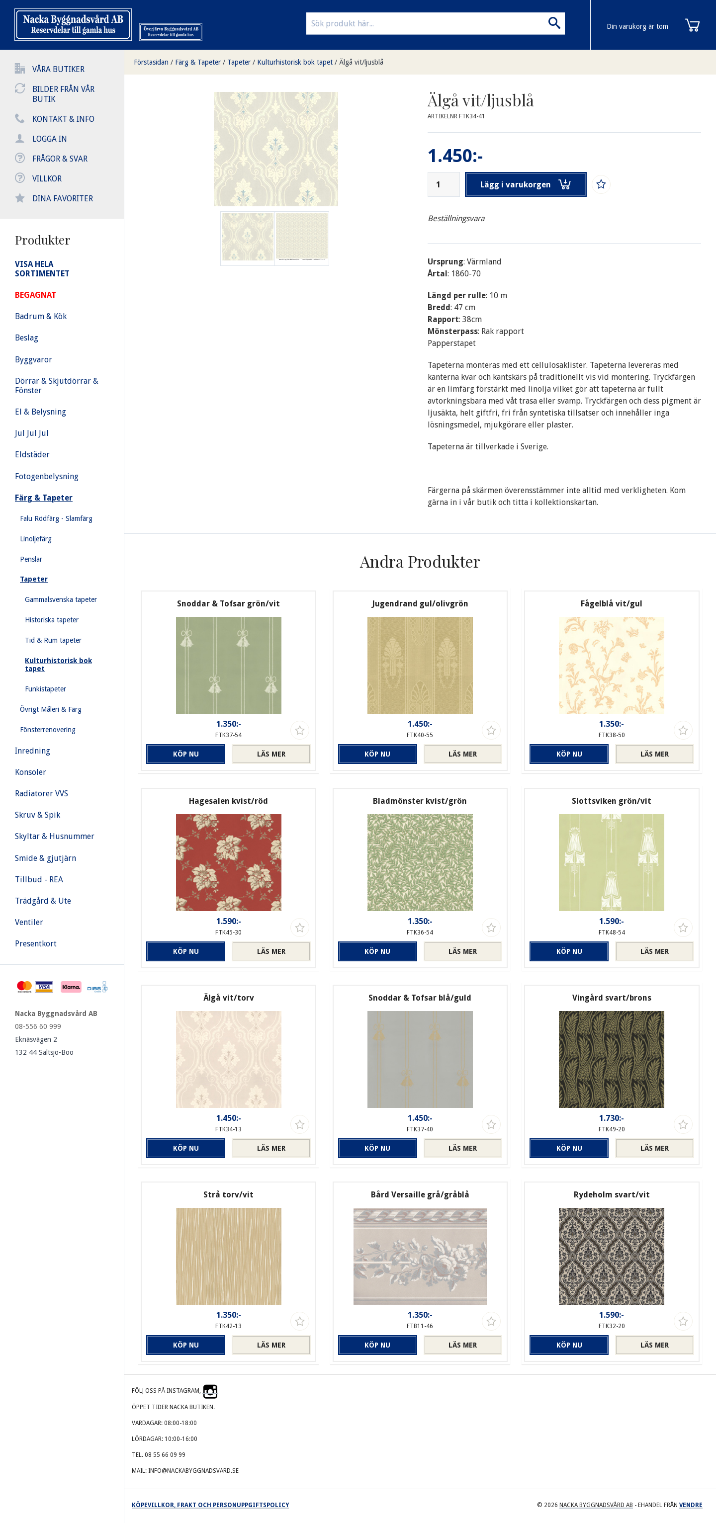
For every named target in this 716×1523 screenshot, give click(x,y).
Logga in (49, 139)
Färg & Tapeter (198, 62)
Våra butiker (58, 69)
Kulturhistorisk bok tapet (295, 62)
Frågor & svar (60, 159)
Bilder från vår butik (63, 94)
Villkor (47, 178)
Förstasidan (151, 62)
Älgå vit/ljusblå (361, 62)
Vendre (691, 1505)
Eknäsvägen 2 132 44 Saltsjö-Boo (44, 1045)
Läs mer (271, 754)
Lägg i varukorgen (526, 184)
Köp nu (186, 754)
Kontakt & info (63, 119)
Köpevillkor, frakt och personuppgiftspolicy (210, 1505)
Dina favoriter (62, 198)
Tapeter (239, 62)
